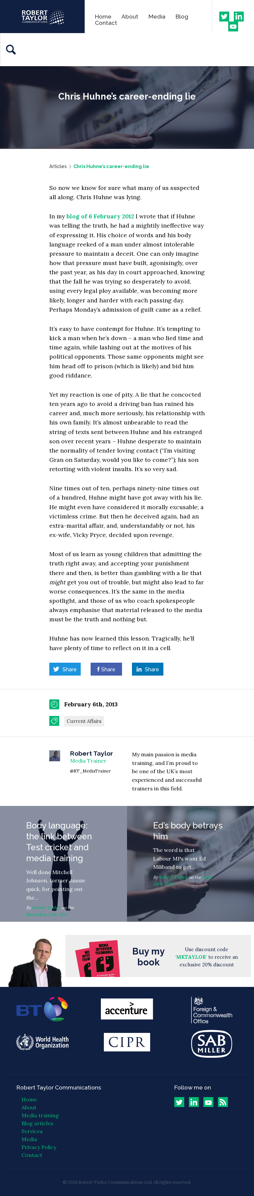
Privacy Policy (38, 1147)
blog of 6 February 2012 (100, 216)
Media (156, 16)
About (129, 16)
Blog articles (37, 1123)
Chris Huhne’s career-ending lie (111, 166)
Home (103, 16)
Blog (182, 16)
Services (32, 1131)
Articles (58, 166)
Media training (40, 1115)
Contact (106, 22)
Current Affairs (84, 721)
